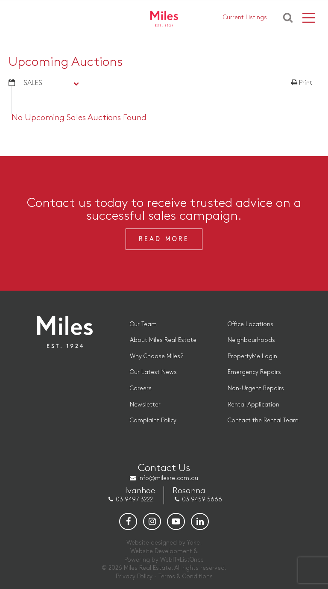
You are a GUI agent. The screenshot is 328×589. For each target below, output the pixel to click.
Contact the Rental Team (263, 420)
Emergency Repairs (254, 372)
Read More (164, 239)
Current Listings (245, 17)
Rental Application (253, 404)
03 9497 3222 (134, 499)
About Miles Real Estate (163, 340)
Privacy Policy (134, 576)
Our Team (143, 324)
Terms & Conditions (185, 576)
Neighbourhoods (251, 340)
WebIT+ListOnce (182, 559)
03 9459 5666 (202, 499)
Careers (141, 388)
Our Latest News (153, 372)
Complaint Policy (153, 420)
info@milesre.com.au (168, 478)
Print (301, 83)
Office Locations (250, 324)
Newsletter (145, 404)
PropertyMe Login (252, 356)
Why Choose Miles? (156, 356)
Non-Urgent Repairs (256, 388)
